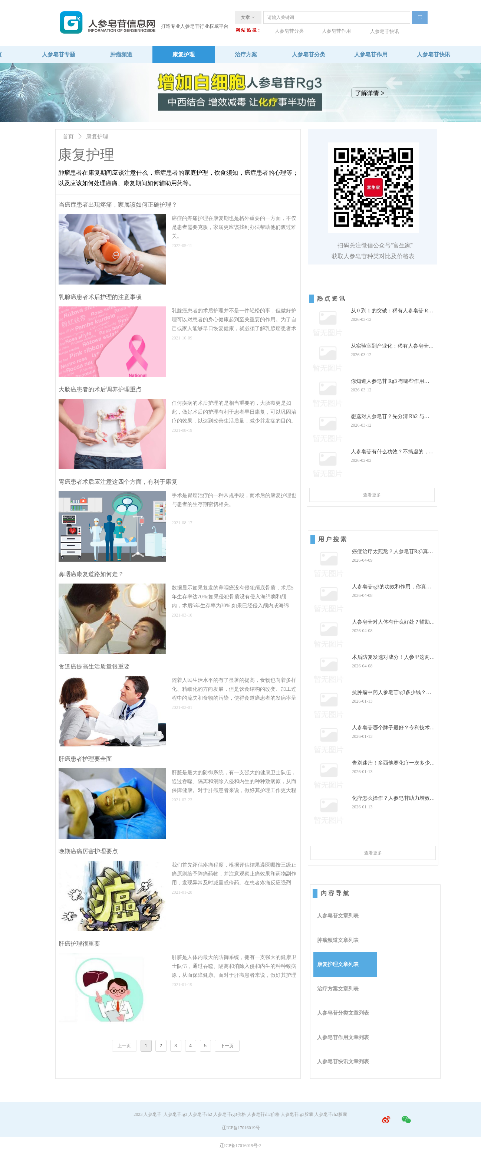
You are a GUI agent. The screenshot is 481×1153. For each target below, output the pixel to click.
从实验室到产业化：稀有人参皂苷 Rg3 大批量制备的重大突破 (390, 346)
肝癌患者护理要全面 (85, 759)
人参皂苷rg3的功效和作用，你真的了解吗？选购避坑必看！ (391, 587)
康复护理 (97, 136)
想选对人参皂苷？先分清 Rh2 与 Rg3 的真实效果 (387, 417)
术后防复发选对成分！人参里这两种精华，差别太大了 (393, 657)
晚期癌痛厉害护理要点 (88, 851)
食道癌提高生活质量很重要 (94, 666)
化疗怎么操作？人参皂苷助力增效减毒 (393, 798)
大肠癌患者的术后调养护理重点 (100, 389)
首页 (68, 136)
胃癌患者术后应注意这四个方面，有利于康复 (118, 482)
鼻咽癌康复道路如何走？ (91, 574)
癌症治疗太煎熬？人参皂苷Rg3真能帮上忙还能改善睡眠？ (392, 552)
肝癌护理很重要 (79, 943)
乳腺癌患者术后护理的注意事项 (100, 297)
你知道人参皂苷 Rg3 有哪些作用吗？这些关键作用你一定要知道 (387, 381)
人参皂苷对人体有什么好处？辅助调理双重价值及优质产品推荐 (393, 622)
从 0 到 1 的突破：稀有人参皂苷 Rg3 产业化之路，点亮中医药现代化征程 (392, 311)
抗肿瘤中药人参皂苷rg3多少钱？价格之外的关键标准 (391, 693)
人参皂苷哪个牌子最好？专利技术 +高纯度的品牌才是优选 (391, 728)
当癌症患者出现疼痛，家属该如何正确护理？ (118, 204)
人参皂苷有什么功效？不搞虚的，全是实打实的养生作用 (392, 452)
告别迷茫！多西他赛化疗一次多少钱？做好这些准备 (391, 763)
